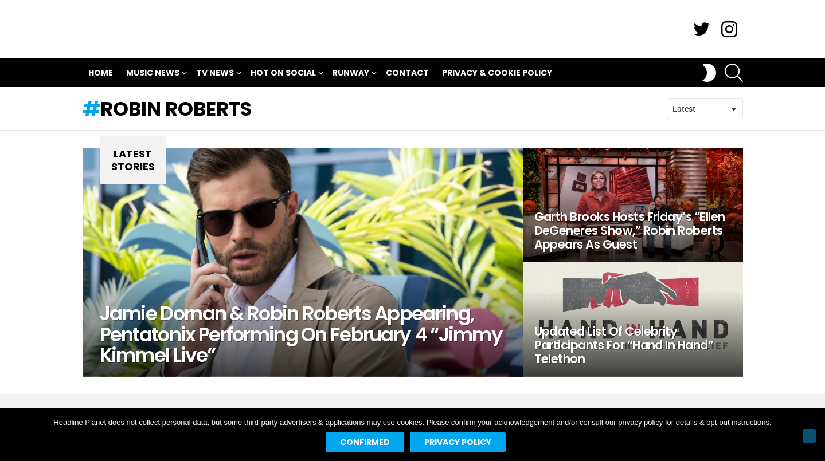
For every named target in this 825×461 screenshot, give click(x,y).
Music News (152, 74)
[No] (809, 436)
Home (100, 72)
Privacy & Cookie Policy (497, 72)
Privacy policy (457, 442)
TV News (215, 74)
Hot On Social (283, 74)
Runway (351, 74)
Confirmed (365, 442)
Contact (407, 72)
